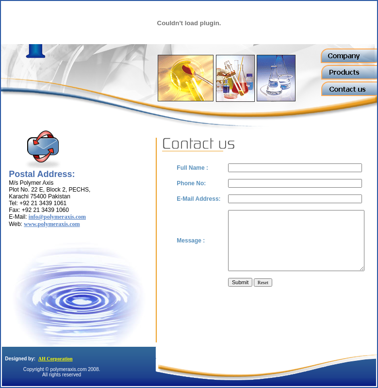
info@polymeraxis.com (57, 216)
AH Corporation (55, 358)
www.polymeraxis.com (52, 224)
